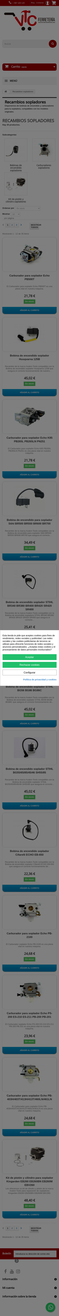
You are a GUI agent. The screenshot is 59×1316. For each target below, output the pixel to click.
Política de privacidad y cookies (39, 679)
